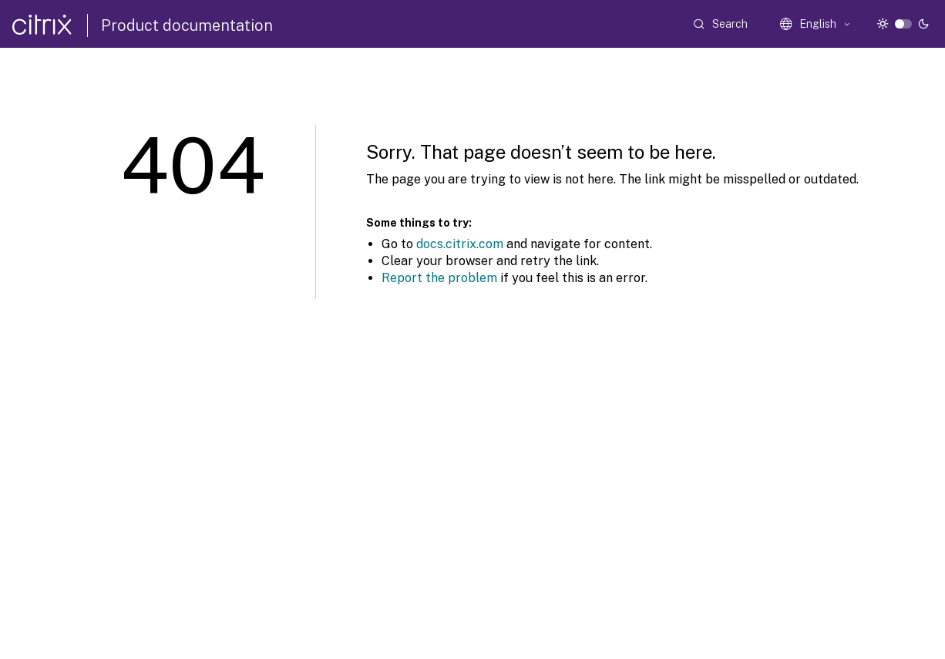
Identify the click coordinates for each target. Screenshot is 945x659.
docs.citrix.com (459, 244)
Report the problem (439, 278)
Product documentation (187, 25)
